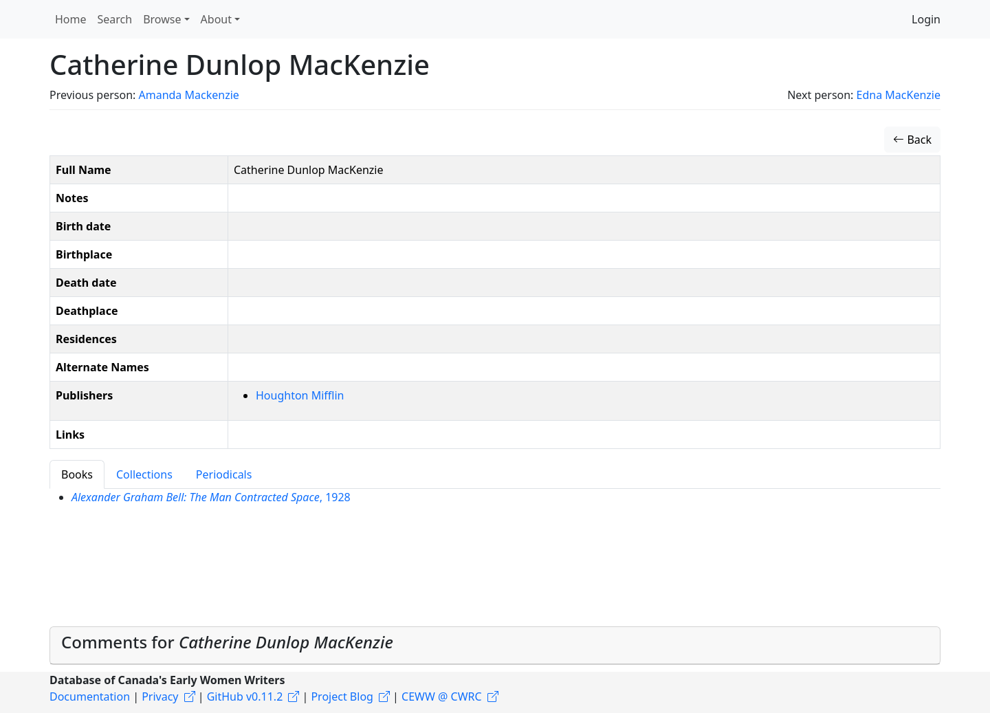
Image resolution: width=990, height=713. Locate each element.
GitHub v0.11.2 (245, 696)
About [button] (216, 19)
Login (926, 19)
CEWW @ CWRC (442, 696)
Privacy (160, 696)
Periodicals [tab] (224, 474)
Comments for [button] (227, 641)
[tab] (495, 645)
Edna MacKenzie (898, 94)
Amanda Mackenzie (188, 94)
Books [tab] (77, 474)
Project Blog (342, 696)
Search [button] (115, 19)
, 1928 (211, 497)
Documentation (90, 696)
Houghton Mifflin (300, 395)
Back (912, 139)
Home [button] (71, 19)
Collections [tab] (144, 474)
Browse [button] (162, 19)
